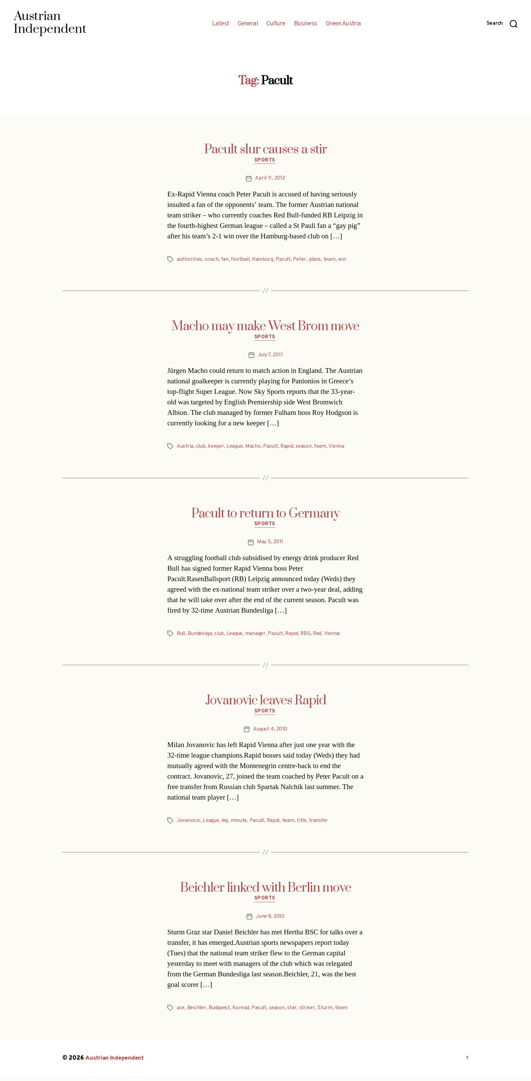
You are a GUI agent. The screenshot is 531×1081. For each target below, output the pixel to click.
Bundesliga (201, 635)
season (308, 448)
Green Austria (343, 24)
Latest (220, 24)
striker (311, 1011)
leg (226, 823)
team (334, 260)
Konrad (242, 1011)
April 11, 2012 (270, 179)
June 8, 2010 (270, 920)
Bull (181, 635)
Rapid (291, 448)
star (295, 1011)
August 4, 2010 (270, 732)
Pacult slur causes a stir (265, 150)
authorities (190, 260)
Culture (275, 24)
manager (259, 635)
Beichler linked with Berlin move (265, 891)
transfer (323, 823)
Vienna (341, 448)
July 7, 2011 (270, 356)
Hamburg (265, 260)
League (237, 448)
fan (226, 260)
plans (319, 260)
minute (240, 823)
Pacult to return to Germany (265, 515)
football (241, 260)
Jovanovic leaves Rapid (265, 703)
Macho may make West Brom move (265, 327)
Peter (304, 260)
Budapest (221, 1011)
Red (323, 635)
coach (212, 260)
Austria (185, 448)
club (201, 448)
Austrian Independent (115, 1062)
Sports (265, 161)
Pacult (286, 260)
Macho (256, 448)
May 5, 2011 (270, 544)
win (347, 260)
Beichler (198, 1011)
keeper (217, 448)
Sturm (329, 1011)
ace (181, 1011)
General (248, 24)
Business (305, 24)
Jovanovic (188, 823)
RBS (311, 635)
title (306, 823)
